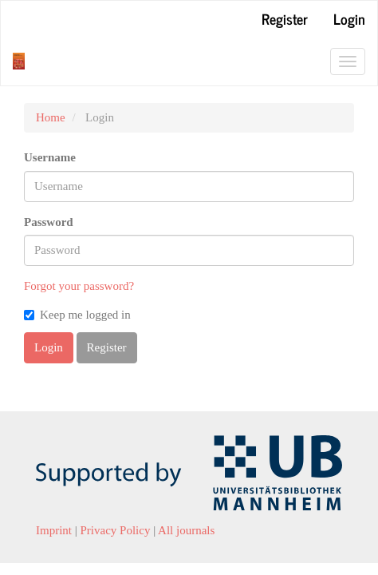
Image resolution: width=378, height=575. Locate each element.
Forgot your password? (79, 286)
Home (50, 117)
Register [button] (107, 347)
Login (349, 18)
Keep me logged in (77, 314)
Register (285, 18)
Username (50, 157)
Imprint (54, 530)
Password (48, 222)
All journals (186, 530)
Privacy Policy (116, 530)
